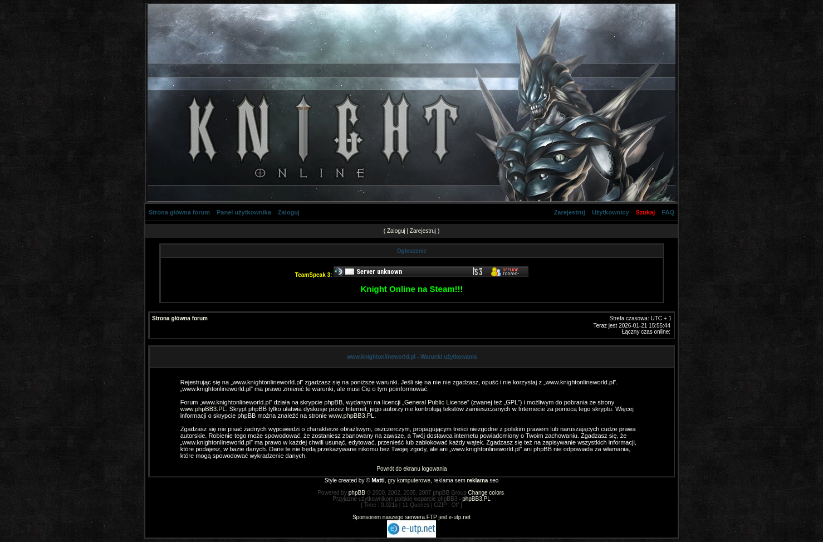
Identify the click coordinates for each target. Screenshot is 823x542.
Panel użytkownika (244, 212)
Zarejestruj (569, 212)
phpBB (357, 493)
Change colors (486, 493)
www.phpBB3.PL (203, 409)
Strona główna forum (179, 212)
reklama (477, 480)
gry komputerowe (409, 480)
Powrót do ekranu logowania (411, 469)
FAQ (668, 212)
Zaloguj (289, 212)
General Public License (435, 402)
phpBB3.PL (476, 499)
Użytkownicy (610, 212)
